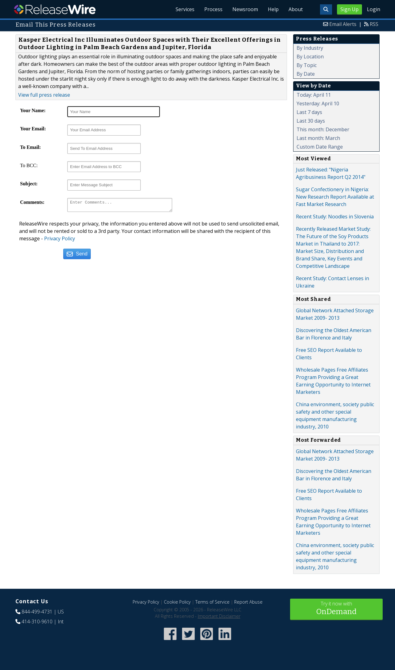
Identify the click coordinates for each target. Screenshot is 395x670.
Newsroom (245, 9)
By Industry (310, 47)
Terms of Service (212, 602)
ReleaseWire (54, 9)
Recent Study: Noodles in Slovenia (335, 216)
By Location (310, 56)
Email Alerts (342, 24)
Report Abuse (248, 602)
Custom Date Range (320, 146)
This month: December (323, 129)
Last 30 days (311, 120)
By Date (306, 73)
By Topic (307, 65)
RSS (374, 24)
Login (373, 9)
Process (213, 9)
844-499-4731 (37, 611)
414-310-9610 (37, 621)
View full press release (44, 94)
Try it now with (336, 608)
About (296, 9)
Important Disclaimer (219, 616)
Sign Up (349, 9)
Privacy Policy (59, 240)
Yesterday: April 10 (318, 103)
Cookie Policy (177, 602)
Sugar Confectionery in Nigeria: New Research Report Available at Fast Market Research (335, 197)
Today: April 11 (314, 94)
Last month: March (318, 138)
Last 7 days (309, 112)
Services (185, 9)
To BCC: (29, 165)
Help (273, 9)
